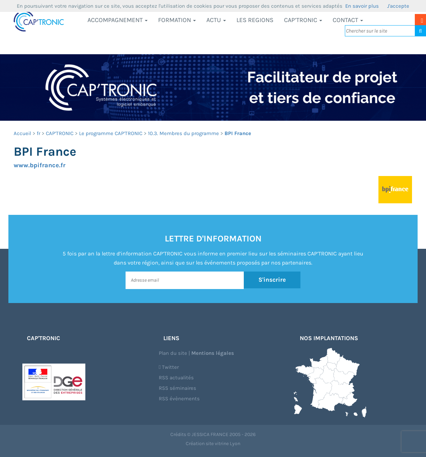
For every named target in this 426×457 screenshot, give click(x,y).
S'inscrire (272, 280)
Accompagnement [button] (117, 20)
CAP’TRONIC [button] (303, 20)
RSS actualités (176, 377)
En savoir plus (362, 6)
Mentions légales (212, 353)
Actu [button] (216, 20)
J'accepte (398, 6)
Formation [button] (177, 20)
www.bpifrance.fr (39, 165)
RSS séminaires (177, 388)
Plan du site (173, 353)
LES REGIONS (255, 20)
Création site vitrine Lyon (213, 444)
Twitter (169, 367)
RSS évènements (179, 398)
